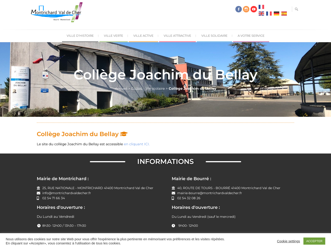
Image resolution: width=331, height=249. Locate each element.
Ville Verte (113, 35)
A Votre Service (251, 35)
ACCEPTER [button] (314, 241)
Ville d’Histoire (80, 35)
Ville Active (143, 35)
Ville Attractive (177, 35)
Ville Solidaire (214, 35)
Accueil (121, 88)
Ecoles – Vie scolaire (148, 88)
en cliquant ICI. (137, 144)
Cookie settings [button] (288, 241)
